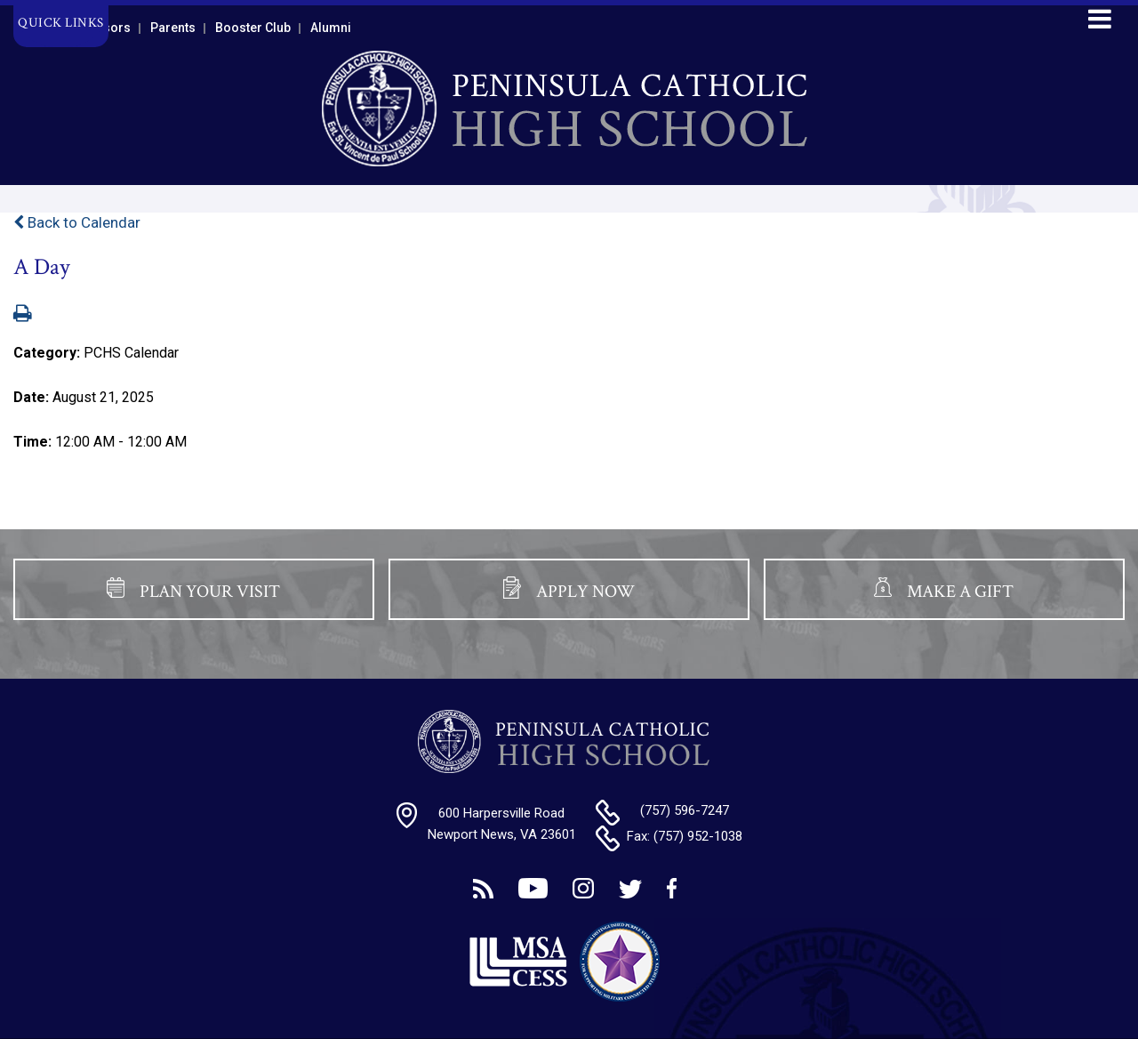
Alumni (330, 27)
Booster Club (253, 27)
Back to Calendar (76, 222)
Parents (173, 27)
